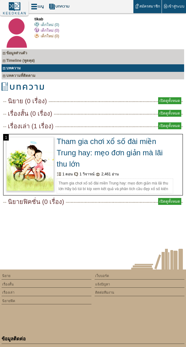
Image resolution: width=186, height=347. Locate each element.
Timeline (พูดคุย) (19, 61)
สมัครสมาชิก (147, 6)
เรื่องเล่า (8, 292)
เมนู (37, 6)
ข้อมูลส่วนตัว (15, 54)
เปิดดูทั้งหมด (169, 101)
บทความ (59, 6)
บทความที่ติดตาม (19, 76)
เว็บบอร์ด (102, 276)
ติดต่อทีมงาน (104, 292)
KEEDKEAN (15, 13)
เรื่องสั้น (8, 284)
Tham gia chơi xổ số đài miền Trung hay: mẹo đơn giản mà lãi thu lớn (110, 152)
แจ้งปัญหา (102, 284)
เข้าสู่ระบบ (173, 6)
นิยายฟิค (8, 301)
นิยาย (6, 276)
